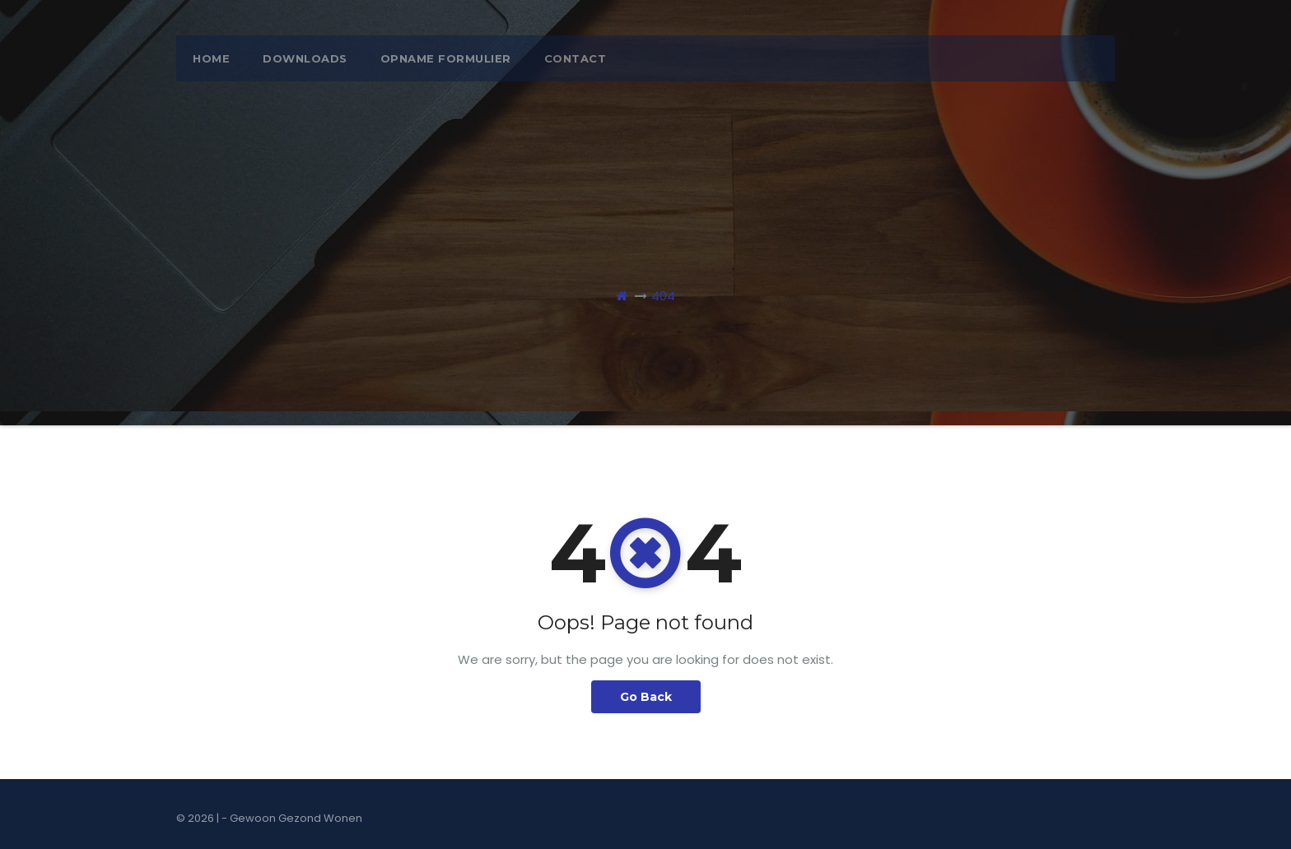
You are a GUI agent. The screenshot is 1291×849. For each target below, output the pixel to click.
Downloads (305, 58)
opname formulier (445, 58)
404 (663, 295)
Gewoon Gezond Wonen (296, 818)
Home (211, 58)
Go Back (646, 696)
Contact (575, 58)
